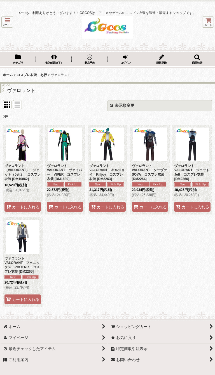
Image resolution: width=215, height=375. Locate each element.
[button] (7, 22)
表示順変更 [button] (122, 105)
